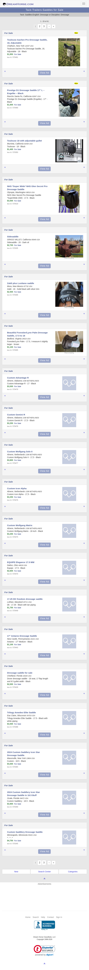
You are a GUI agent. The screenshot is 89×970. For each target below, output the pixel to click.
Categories (73, 871)
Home (27, 917)
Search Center (44, 871)
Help (43, 917)
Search (36, 917)
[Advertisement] (45, 894)
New (16, 871)
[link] (44, 950)
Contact (50, 917)
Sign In (59, 917)
